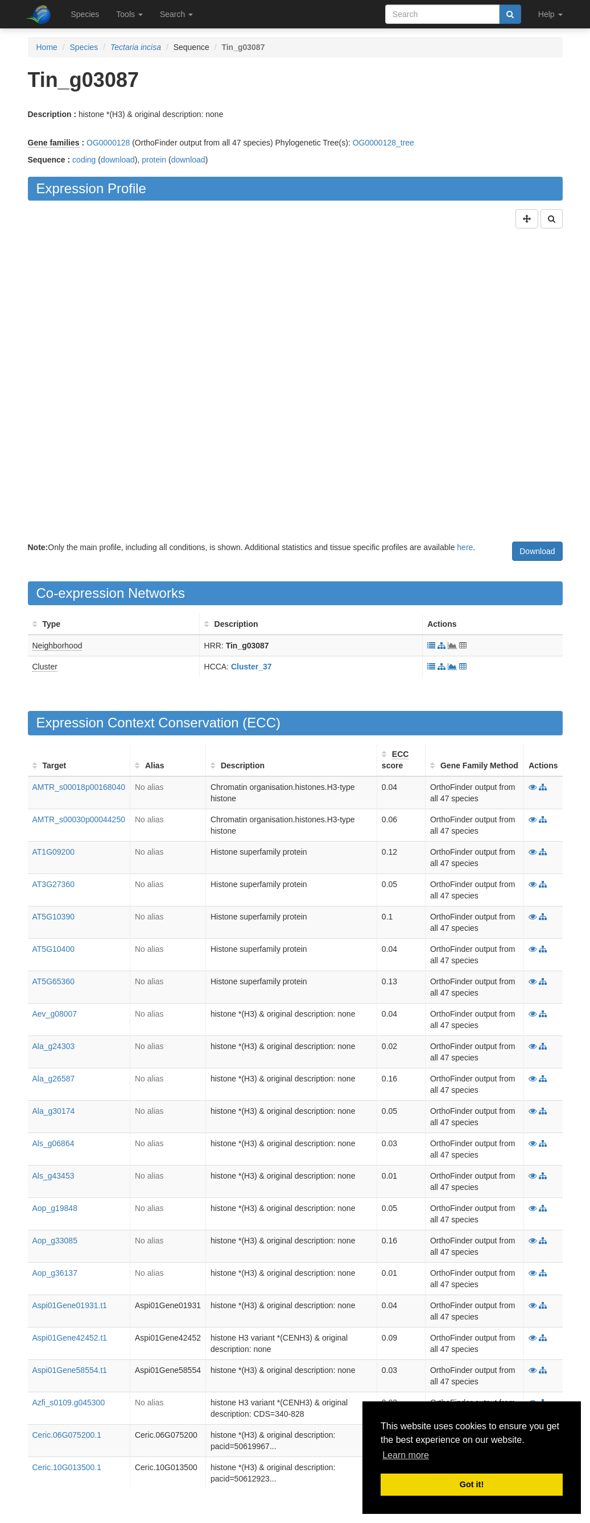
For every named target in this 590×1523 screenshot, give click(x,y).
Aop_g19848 (54, 1208)
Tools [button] (129, 14)
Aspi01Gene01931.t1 (70, 1305)
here (465, 547)
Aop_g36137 (54, 1273)
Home (46, 47)
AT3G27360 (53, 884)
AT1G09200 (53, 851)
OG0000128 (108, 142)
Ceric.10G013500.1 (66, 1467)
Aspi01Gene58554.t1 (70, 1370)
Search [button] (176, 14)
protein (154, 159)
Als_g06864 (53, 1143)
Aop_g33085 (54, 1240)
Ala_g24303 (53, 1046)
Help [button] (550, 14)
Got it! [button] (472, 1484)
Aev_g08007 (54, 1013)
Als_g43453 (53, 1175)
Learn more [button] (405, 1455)
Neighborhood (57, 645)
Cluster (44, 666)
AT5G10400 (53, 949)
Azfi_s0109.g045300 (68, 1402)
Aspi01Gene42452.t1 (70, 1337)
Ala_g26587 (53, 1078)
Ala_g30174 (53, 1111)
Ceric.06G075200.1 (66, 1434)
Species (85, 14)
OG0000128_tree (383, 142)
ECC (261, 722)
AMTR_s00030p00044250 (78, 819)
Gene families (54, 142)
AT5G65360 (53, 981)
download (118, 159)
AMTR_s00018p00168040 (78, 787)
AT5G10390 (53, 916)
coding (84, 159)
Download (537, 551)
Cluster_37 (251, 666)
